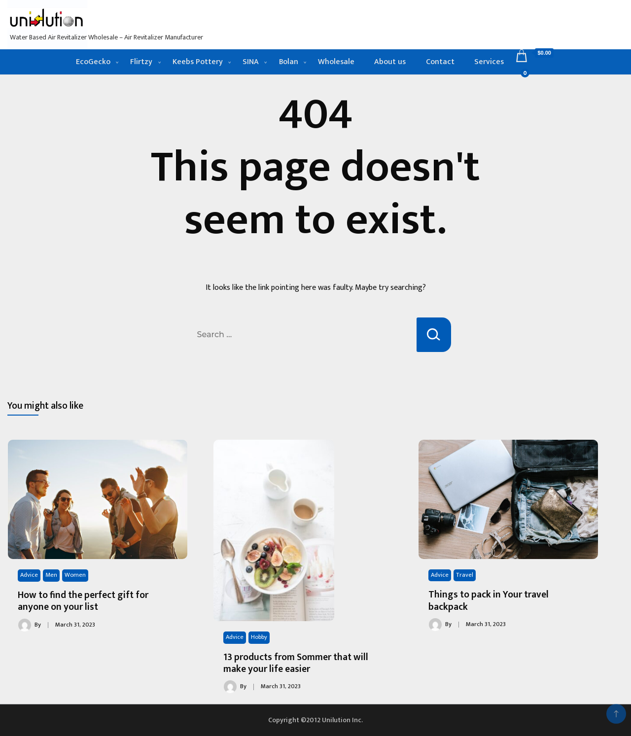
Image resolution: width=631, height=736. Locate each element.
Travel (464, 575)
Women (75, 575)
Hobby (259, 637)
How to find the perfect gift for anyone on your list (83, 601)
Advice (29, 575)
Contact (440, 62)
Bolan (288, 62)
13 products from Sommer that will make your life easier (295, 663)
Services (489, 62)
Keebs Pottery (198, 62)
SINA (251, 62)
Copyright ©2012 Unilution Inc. (315, 720)
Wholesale (336, 62)
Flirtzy (141, 62)
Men (51, 575)
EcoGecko (93, 62)
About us (390, 62)
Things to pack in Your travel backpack (488, 600)
